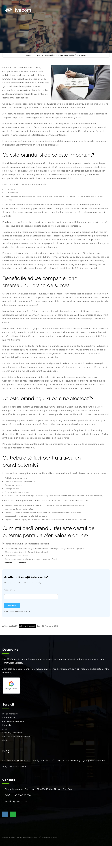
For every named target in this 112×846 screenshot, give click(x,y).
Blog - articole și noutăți (14, 766)
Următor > (22, 562)
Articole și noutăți (27, 626)
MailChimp (28, 611)
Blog (38, 55)
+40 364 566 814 (22, 795)
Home (29, 55)
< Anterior (8, 562)
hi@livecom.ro (19, 801)
